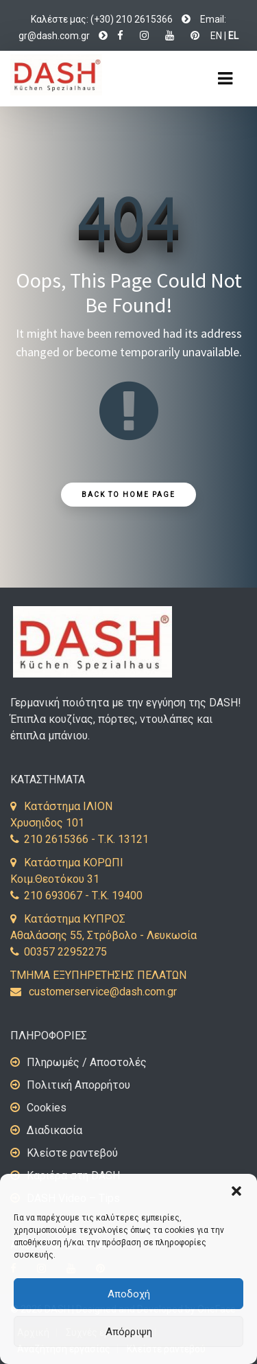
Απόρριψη (129, 1332)
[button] (236, 1191)
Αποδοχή (129, 1294)
